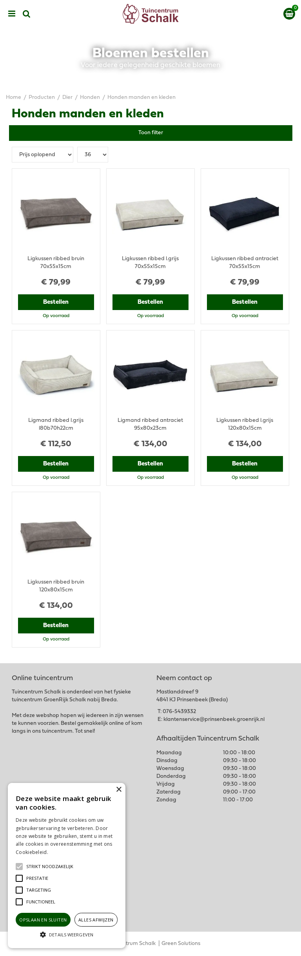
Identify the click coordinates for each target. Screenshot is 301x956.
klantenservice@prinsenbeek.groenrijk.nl (214, 719)
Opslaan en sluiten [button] (43, 920)
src (27, 14)
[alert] (66, 865)
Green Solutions (180, 943)
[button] (49, 866)
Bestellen (56, 302)
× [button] (118, 790)
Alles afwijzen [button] (96, 920)
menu (12, 14)
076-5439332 (179, 711)
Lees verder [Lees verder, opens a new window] (62, 852)
